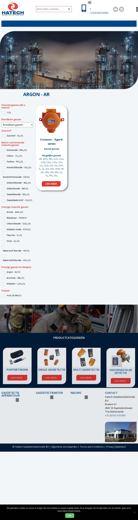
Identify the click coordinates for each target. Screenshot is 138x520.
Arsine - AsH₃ (15, 212)
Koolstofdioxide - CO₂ (19, 167)
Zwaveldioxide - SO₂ (18, 194)
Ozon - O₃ (13, 241)
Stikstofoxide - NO (17, 188)
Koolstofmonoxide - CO (16, 177)
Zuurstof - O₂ (15, 135)
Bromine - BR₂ (15, 278)
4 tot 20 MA (14, 295)
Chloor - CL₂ (14, 155)
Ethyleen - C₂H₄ (16, 283)
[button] (89, 2)
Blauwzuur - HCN (17, 217)
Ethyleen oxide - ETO (18, 229)
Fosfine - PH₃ (15, 161)
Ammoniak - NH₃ (17, 150)
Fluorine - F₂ (14, 235)
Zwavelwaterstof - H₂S (19, 200)
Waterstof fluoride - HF (16, 250)
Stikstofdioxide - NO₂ (19, 182)
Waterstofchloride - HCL (16, 260)
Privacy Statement (116, 446)
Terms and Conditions (92, 446)
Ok (69, 515)
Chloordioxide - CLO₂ (19, 223)
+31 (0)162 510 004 (115, 415)
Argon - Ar (13, 272)
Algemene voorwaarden (64, 446)
